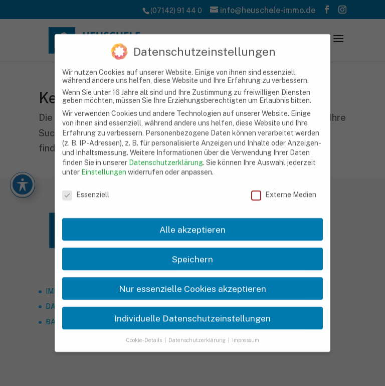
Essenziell (85, 187)
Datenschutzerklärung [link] (166, 154)
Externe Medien (283, 187)
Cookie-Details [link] (144, 332)
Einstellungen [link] (103, 164)
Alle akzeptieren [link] (192, 221)
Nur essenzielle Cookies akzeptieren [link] (192, 280)
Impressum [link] (245, 332)
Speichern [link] (192, 251)
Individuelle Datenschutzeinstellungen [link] (192, 310)
